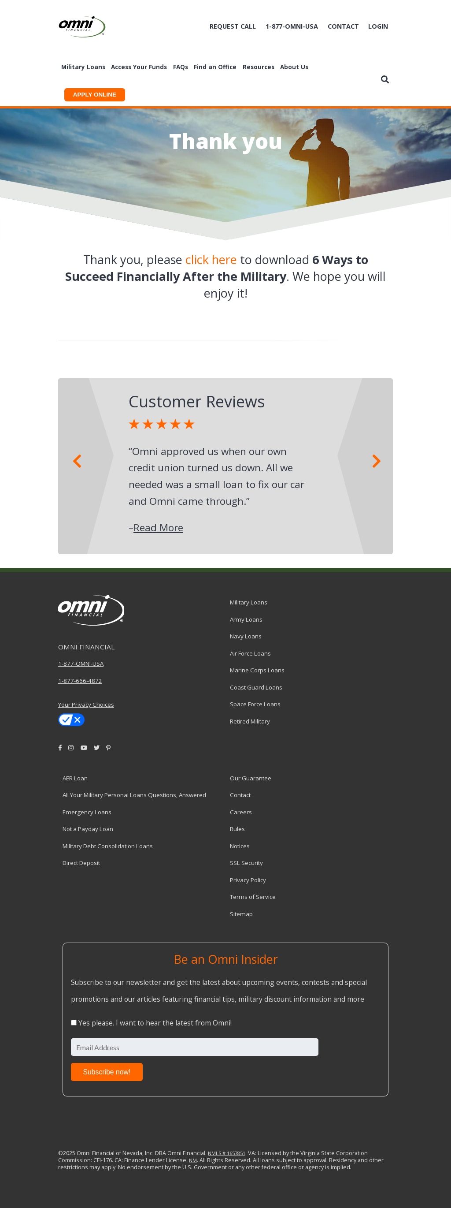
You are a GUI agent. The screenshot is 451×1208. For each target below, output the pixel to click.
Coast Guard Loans (256, 687)
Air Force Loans (250, 653)
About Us (294, 67)
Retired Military (250, 721)
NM (193, 1160)
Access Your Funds (139, 67)
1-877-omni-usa (292, 26)
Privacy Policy (248, 880)
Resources (258, 67)
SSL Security (246, 863)
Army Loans (246, 619)
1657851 (235, 1153)
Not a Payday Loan (88, 829)
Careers (241, 812)
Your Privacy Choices (86, 704)
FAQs (180, 67)
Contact (343, 26)
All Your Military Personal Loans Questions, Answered (134, 795)
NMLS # (217, 1153)
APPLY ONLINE (94, 94)
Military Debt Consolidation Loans (108, 846)
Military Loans (83, 67)
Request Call (233, 26)
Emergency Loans (87, 812)
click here (211, 259)
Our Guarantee (250, 778)
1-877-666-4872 (80, 681)
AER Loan (75, 778)
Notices (240, 846)
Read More (158, 527)
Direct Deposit (81, 863)
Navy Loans (246, 636)
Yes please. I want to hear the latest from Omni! (155, 1023)
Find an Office (215, 67)
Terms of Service (253, 897)
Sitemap (241, 914)
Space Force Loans (255, 704)
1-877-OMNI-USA (81, 663)
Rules (237, 829)
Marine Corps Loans (257, 670)
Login (378, 26)
